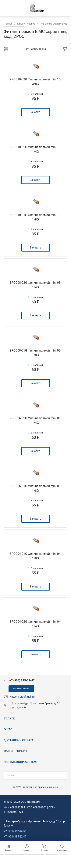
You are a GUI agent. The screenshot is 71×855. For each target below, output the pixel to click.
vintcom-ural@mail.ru (22, 696)
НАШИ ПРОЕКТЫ (15, 751)
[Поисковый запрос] (31, 776)
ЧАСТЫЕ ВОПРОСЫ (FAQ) (21, 762)
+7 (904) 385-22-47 (15, 836)
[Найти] (64, 775)
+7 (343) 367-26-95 (15, 831)
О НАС (8, 729)
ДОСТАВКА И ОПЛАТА (19, 740)
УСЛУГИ (9, 718)
